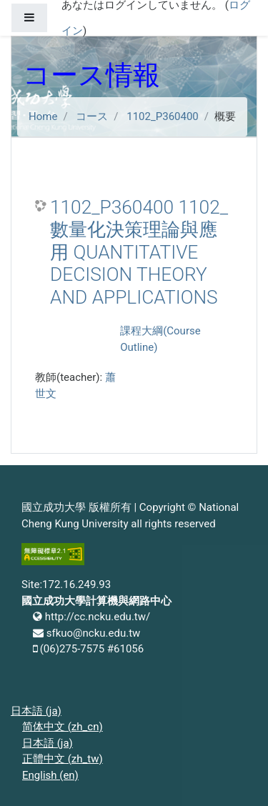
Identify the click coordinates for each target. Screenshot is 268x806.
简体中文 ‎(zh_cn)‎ (62, 726)
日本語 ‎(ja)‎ (36, 711)
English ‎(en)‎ (50, 775)
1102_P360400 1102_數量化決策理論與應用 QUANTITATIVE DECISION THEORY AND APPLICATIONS (139, 252)
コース (92, 116)
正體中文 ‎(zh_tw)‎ (62, 758)
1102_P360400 (162, 116)
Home (43, 116)
